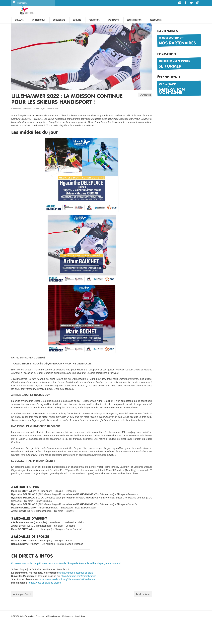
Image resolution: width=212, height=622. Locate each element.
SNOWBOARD (53, 109)
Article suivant (143, 594)
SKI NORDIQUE (39, 109)
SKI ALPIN (27, 109)
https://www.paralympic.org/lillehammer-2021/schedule (67, 579)
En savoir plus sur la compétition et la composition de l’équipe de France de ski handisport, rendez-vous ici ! (66, 563)
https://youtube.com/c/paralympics (78, 576)
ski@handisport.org (53, 616)
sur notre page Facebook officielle (76, 572)
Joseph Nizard (80, 616)
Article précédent (22, 594)
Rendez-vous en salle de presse (44, 582)
